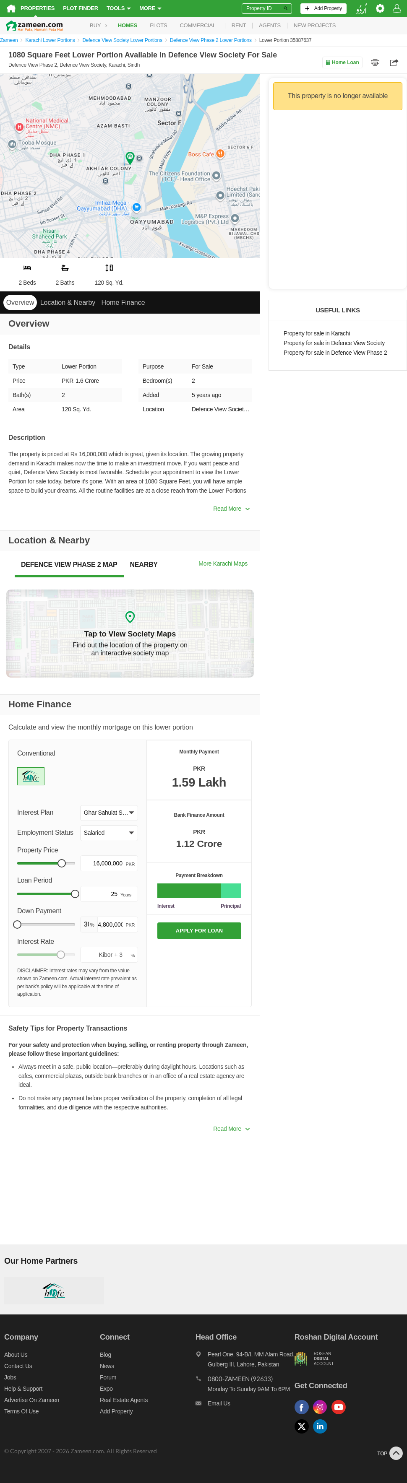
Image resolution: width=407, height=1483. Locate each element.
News (107, 1366)
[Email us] (245, 1405)
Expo (106, 1388)
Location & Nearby (68, 302)
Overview (20, 302)
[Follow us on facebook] (304, 1414)
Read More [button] (231, 508)
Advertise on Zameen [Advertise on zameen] (31, 1400)
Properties (38, 8)
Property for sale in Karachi (317, 333)
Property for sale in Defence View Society (334, 343)
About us (15, 1354)
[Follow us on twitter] (304, 1434)
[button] (109, 813)
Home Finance (123, 302)
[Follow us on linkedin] (322, 1434)
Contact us (18, 1366)
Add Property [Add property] (116, 1411)
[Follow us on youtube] (340, 1414)
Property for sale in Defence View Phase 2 (335, 353)
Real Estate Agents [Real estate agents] (124, 1400)
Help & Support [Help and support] (23, 1388)
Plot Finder (80, 8)
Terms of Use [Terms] (21, 1411)
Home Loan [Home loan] (342, 62)
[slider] (61, 863)
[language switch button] (361, 8)
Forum (108, 1377)
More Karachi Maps (223, 563)
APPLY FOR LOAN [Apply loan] (199, 930)
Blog (105, 1354)
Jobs (10, 1377)
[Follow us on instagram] (322, 1414)
